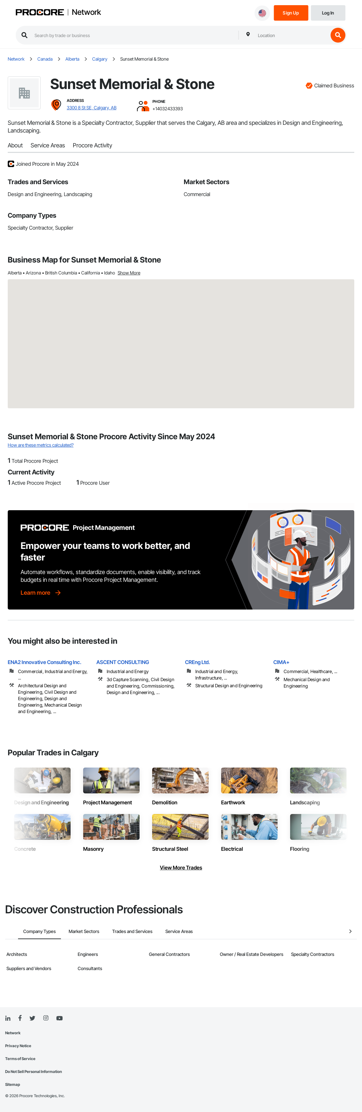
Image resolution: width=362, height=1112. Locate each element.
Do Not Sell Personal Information (33, 1071)
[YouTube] (59, 1018)
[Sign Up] (291, 12)
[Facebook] (20, 1018)
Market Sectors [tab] (71, 931)
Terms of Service (20, 1058)
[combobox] (291, 35)
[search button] (337, 35)
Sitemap (12, 1084)
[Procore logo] (39, 13)
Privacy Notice (18, 1045)
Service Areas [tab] (166, 931)
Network (86, 12)
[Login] (328, 12)
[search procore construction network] (133, 35)
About (15, 145)
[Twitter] (32, 1018)
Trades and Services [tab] (119, 931)
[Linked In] (7, 1018)
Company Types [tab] (26, 931)
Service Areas (48, 145)
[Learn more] (41, 593)
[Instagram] (45, 1018)
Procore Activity (92, 145)
